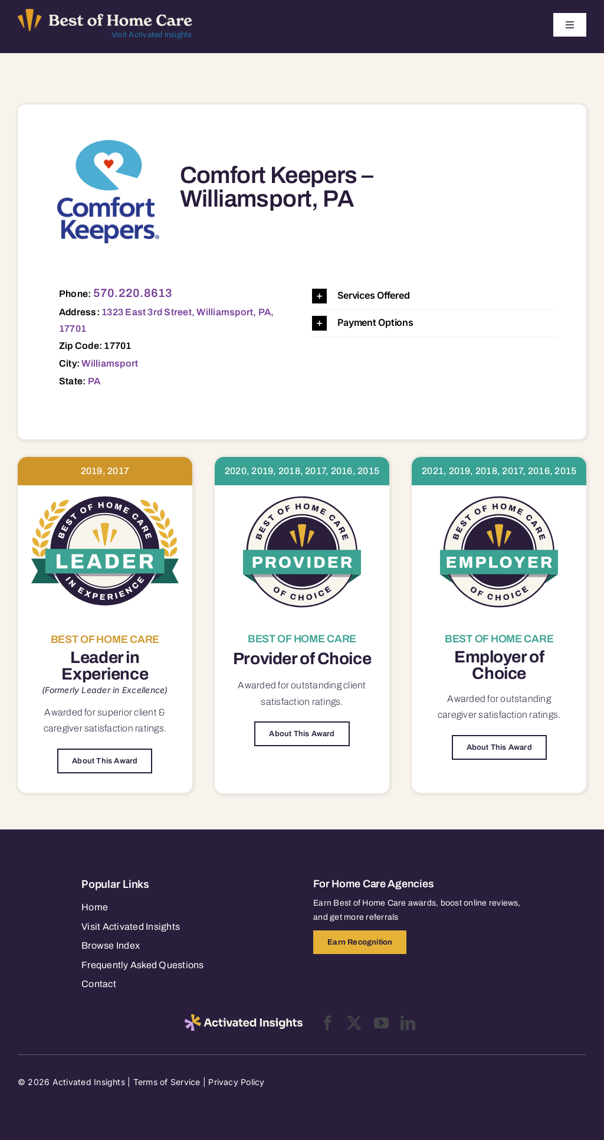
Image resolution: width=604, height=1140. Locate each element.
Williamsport (109, 363)
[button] (434, 296)
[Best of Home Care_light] (105, 13)
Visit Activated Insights (151, 35)
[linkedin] (408, 1022)
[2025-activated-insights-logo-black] (244, 1019)
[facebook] (327, 1022)
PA (94, 381)
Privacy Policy (236, 1082)
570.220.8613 (133, 292)
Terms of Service (167, 1082)
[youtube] (381, 1022)
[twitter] (354, 1022)
